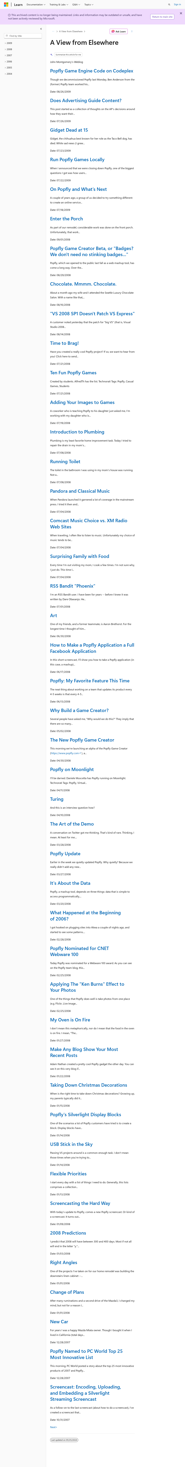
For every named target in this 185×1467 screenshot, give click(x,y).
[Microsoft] (6, 4)
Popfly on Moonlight (72, 769)
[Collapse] (41, 29)
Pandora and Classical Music (80, 491)
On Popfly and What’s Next (78, 189)
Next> (53, 1427)
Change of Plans (67, 1292)
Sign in (177, 4)
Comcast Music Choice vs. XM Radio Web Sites (88, 523)
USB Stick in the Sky (71, 1144)
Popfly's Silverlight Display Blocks (85, 1114)
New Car (59, 1321)
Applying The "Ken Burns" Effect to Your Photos (87, 987)
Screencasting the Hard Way (80, 1203)
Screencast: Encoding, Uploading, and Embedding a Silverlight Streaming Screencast (85, 1392)
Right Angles (63, 1262)
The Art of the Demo (72, 824)
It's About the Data (70, 883)
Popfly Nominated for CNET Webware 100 (79, 951)
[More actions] (132, 31)
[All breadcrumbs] (53, 31)
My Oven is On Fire (70, 1019)
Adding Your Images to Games (82, 402)
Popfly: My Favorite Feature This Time (90, 680)
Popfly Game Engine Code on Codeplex (91, 70)
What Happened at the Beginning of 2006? (85, 915)
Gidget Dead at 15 (69, 130)
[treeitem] (23, 43)
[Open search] (169, 5)
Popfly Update (65, 853)
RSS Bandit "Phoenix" (72, 586)
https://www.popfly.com (65, 753)
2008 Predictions (68, 1233)
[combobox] (23, 36)
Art (53, 615)
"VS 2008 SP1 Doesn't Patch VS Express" (92, 313)
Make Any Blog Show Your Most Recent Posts (84, 1052)
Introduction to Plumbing (77, 431)
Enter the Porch (66, 218)
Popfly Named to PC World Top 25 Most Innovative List (86, 1354)
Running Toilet (65, 461)
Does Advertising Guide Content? (85, 100)
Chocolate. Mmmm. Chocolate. (83, 284)
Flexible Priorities (68, 1173)
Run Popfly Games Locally (77, 159)
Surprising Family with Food (79, 556)
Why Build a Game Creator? (79, 710)
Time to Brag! (64, 343)
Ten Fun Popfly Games (73, 372)
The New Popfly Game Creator (82, 740)
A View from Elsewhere (70, 31)
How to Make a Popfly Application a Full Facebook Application (92, 648)
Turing (57, 799)
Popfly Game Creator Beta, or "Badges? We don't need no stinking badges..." (91, 251)
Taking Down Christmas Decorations (88, 1085)
